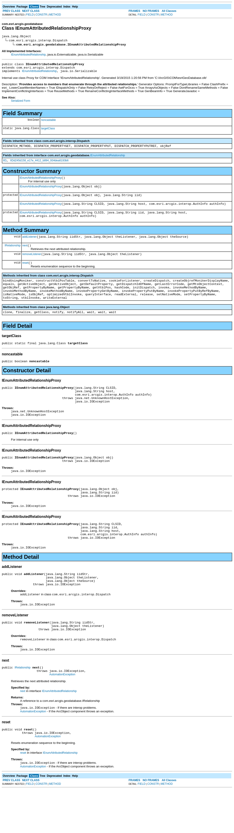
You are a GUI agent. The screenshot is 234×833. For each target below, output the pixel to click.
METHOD (55, 14)
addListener (29, 245)
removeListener (31, 264)
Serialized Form (20, 103)
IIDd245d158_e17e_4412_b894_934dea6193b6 (39, 164)
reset (25, 273)
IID (4, 164)
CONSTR (41, 14)
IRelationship (12, 254)
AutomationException (62, 715)
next (25, 255)
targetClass (48, 131)
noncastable (48, 122)
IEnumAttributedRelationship (28, 55)
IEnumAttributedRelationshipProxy (40, 182)
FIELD (30, 14)
